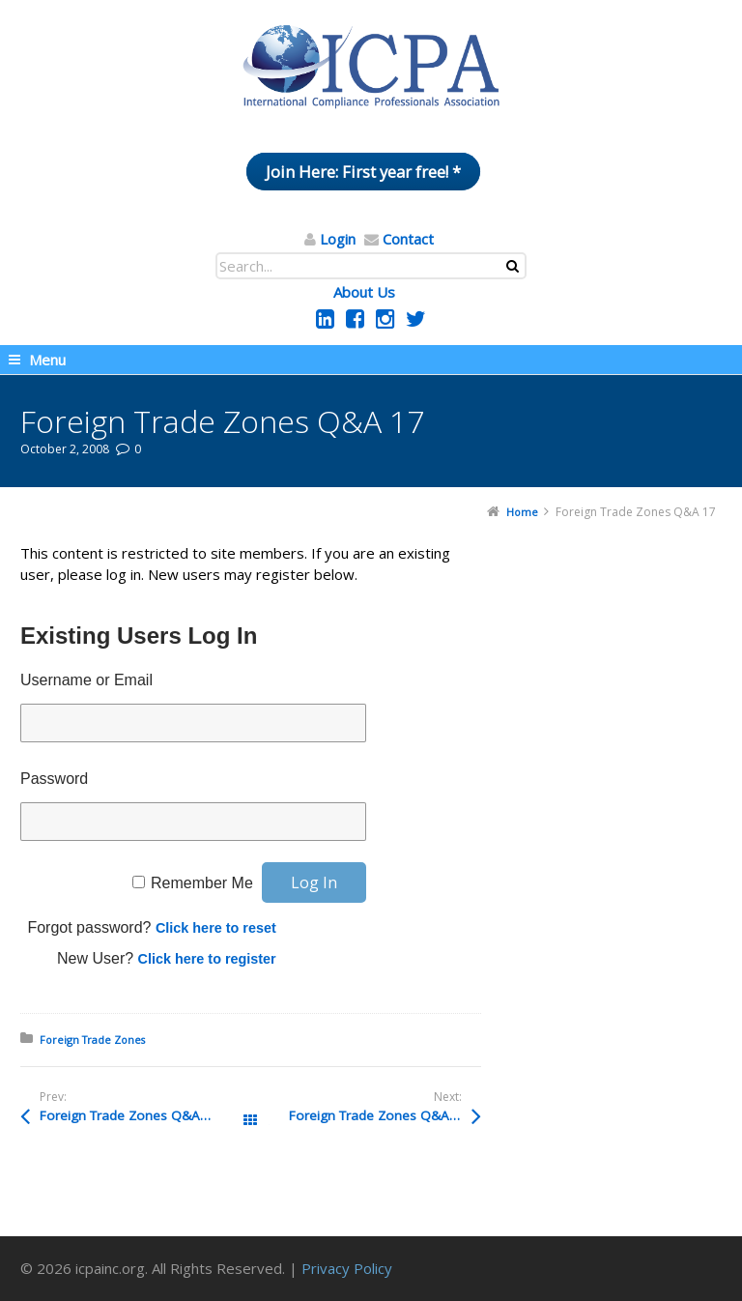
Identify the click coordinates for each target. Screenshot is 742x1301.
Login (338, 238)
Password (54, 778)
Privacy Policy (346, 1268)
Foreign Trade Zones (92, 1039)
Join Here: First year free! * (363, 171)
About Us (364, 292)
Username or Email (86, 680)
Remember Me (202, 883)
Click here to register (207, 959)
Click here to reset (216, 928)
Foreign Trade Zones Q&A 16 (379, 1115)
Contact (408, 238)
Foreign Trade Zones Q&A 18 (129, 1115)
